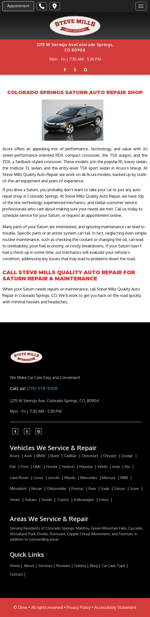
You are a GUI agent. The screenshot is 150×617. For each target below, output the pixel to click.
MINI (124, 477)
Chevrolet (90, 455)
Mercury (109, 477)
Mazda (70, 477)
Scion (135, 488)
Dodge (127, 455)
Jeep (116, 466)
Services (45, 565)
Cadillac (71, 455)
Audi (28, 455)
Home (15, 565)
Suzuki (47, 499)
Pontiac (78, 488)
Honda (52, 466)
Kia (128, 466)
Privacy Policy (79, 607)
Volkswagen (84, 499)
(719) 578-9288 (42, 388)
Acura (15, 455)
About (29, 565)
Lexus (39, 477)
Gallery (80, 565)
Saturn (120, 488)
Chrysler (110, 455)
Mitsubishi (18, 488)
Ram (93, 488)
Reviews (63, 565)
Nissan (37, 488)
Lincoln (54, 477)
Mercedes (89, 477)
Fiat (13, 466)
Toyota (63, 499)
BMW (42, 455)
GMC (37, 466)
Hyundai (86, 466)
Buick (55, 455)
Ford (25, 466)
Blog (94, 565)
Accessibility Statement (115, 607)
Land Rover (20, 477)
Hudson (68, 466)
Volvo (104, 499)
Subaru (31, 499)
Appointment (18, 5)
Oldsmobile (57, 488)
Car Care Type (113, 565)
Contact (16, 574)
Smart (15, 499)
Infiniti (102, 466)
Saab (105, 488)
